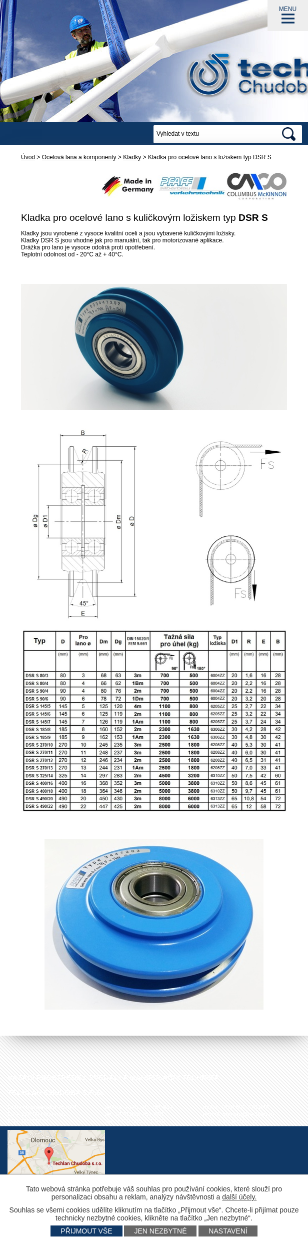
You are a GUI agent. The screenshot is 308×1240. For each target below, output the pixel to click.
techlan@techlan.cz (248, 1114)
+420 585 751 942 (148, 1107)
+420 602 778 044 (244, 1107)
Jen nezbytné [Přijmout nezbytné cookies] (160, 1231)
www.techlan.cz (237, 1121)
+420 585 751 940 (139, 1114)
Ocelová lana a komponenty (79, 157)
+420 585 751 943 (140, 1121)
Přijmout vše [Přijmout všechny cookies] (86, 1231)
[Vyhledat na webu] (215, 134)
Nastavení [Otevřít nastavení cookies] (227, 1231)
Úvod (28, 157)
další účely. (239, 1197)
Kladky (132, 157)
